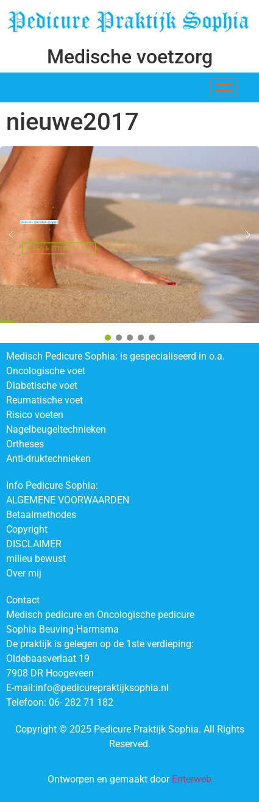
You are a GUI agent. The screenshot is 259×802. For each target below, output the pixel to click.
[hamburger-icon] (224, 87)
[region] (129, 244)
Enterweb (191, 779)
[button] (11, 235)
